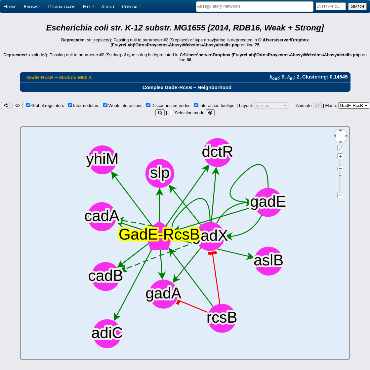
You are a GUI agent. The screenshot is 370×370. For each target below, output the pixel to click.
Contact (131, 6)
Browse (32, 6)
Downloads (61, 6)
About (108, 6)
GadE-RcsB (40, 77)
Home (9, 6)
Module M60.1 (75, 77)
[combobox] (254, 6)
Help (88, 6)
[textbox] (254, 6)
